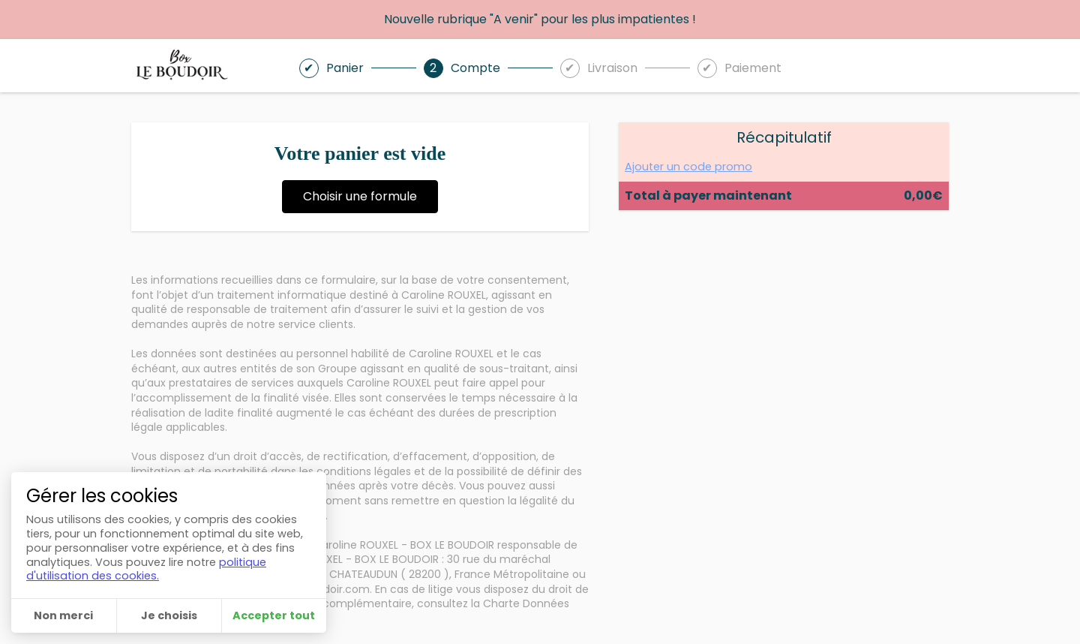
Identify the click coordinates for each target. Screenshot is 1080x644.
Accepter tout (273, 615)
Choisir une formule (360, 196)
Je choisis (169, 615)
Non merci (63, 615)
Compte (475, 68)
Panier (345, 68)
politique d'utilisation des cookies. (146, 569)
